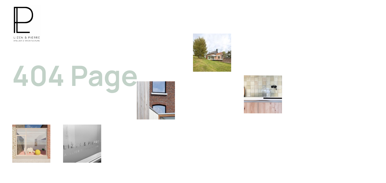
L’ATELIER (327, 24)
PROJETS (296, 24)
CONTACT (359, 24)
